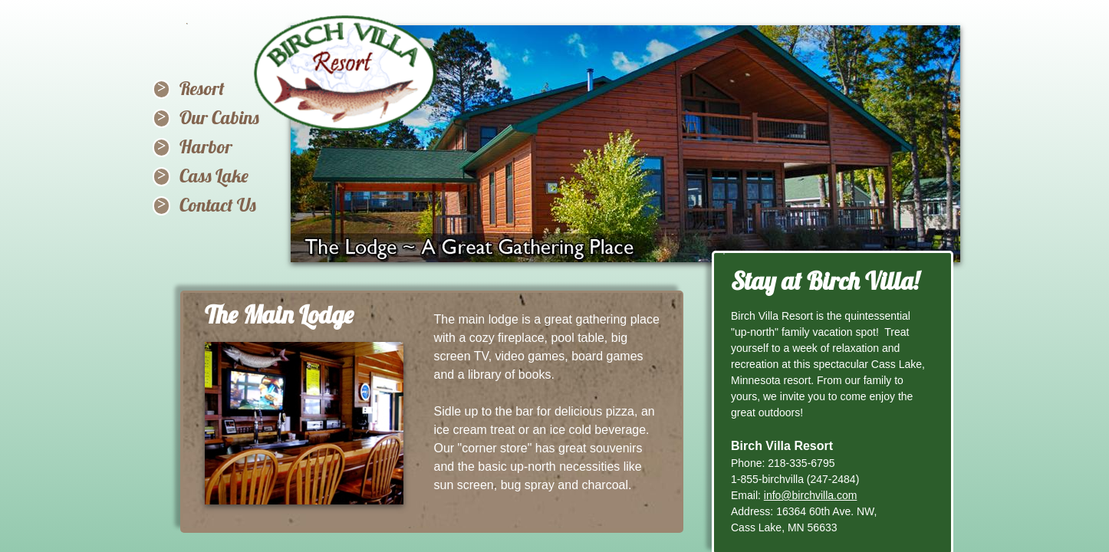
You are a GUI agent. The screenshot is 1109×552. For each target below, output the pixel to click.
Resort (202, 88)
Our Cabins (219, 117)
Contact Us (217, 204)
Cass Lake (213, 175)
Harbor (205, 146)
